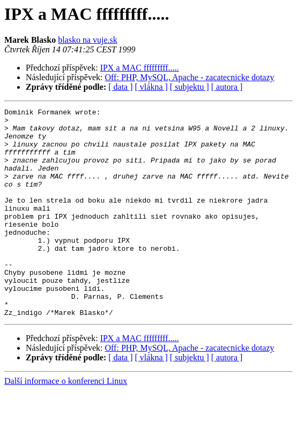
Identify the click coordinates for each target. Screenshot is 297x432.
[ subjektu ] (189, 86)
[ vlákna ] (151, 86)
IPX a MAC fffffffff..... (139, 67)
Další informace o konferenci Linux (65, 422)
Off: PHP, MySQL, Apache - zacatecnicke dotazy (189, 77)
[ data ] (120, 86)
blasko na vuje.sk (87, 39)
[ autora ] (227, 86)
